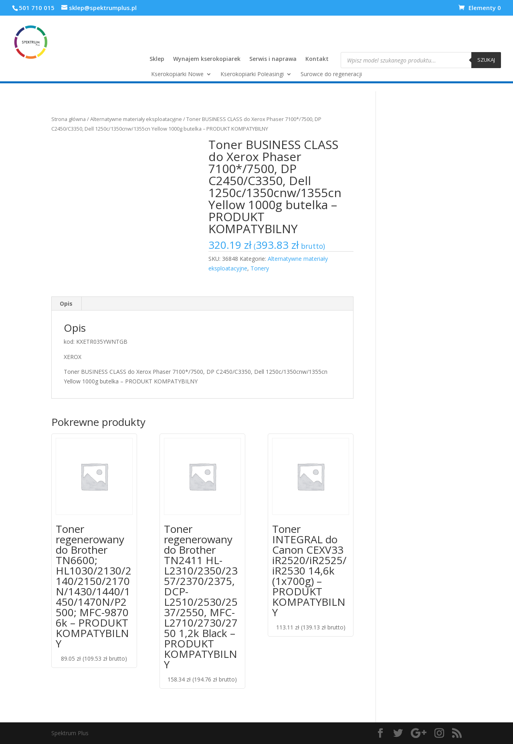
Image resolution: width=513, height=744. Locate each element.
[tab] (66, 304)
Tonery (259, 268)
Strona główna (68, 119)
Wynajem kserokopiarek (206, 59)
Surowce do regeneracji (331, 74)
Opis (66, 303)
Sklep (156, 59)
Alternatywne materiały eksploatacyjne (136, 119)
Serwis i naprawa (273, 59)
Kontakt (317, 59)
